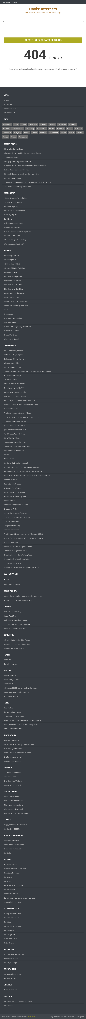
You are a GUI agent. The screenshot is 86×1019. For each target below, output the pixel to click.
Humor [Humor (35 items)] (69, 128)
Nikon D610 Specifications (13, 801)
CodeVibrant (31, 1017)
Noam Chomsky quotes (12, 761)
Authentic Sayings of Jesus (13, 355)
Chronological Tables (11, 363)
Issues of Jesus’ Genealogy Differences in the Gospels (23, 538)
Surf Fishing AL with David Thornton (17, 624)
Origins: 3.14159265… (12, 829)
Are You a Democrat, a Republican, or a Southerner (22, 720)
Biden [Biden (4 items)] (16, 124)
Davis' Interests (43, 8)
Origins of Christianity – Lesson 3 (16, 463)
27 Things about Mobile (12, 773)
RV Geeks (7, 881)
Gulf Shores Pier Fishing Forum (15, 620)
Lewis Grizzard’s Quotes (13, 729)
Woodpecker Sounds (11, 339)
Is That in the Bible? (11, 409)
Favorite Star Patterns (12, 227)
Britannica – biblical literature (15, 359)
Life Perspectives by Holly (13, 757)
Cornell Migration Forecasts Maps (16, 301)
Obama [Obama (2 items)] (34, 133)
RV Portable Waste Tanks (13, 926)
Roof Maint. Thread (11, 894)
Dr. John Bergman (10, 664)
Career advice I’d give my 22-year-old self (19, 744)
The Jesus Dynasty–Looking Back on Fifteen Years (22, 417)
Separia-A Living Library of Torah (16, 505)
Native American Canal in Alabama (16, 692)
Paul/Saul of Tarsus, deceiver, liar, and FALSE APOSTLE (24, 471)
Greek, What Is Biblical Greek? (15, 392)
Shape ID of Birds (10, 335)
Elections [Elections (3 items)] (6, 128)
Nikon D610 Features (12, 796)
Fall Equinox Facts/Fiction (13, 223)
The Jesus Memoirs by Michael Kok (16, 421)
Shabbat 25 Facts (10, 509)
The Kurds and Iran (11, 157)
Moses (6, 455)
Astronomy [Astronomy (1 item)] (7, 124)
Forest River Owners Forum (14, 954)
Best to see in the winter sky (14, 211)
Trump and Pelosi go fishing (14, 716)
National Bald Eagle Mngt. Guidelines (17, 326)
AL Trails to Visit (10, 978)
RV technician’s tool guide (13, 885)
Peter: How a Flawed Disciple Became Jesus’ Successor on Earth (27, 475)
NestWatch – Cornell (11, 331)
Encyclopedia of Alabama (13, 781)
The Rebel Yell (9, 684)
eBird (6, 310)
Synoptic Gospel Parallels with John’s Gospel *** (21, 567)
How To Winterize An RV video (15, 869)
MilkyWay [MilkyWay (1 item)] (17, 133)
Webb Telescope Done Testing (15, 240)
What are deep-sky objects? (14, 244)
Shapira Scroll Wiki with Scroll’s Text (17, 559)
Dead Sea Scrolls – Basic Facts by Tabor (18, 555)
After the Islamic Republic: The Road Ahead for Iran (22, 153)
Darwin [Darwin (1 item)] (52, 124)
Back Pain (7, 660)
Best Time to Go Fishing (12, 612)
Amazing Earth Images (12, 740)
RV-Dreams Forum (11, 958)
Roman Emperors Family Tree (15, 496)
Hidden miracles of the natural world (17, 753)
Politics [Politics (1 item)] (71, 133)
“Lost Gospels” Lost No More (14, 434)
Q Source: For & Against (13, 488)
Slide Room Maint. (10, 939)
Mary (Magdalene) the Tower (15, 442)
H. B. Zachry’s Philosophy (13, 749)
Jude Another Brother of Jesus (15, 430)
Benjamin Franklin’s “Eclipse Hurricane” (18, 1001)
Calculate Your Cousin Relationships (17, 644)
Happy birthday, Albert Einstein (15, 825)
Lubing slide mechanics (12, 914)
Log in (6, 100)
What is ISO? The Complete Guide (16, 813)
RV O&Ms (7, 922)
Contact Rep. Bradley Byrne (14, 845)
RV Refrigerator (9, 934)
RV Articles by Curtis (11, 873)
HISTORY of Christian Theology (15, 396)
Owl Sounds (8, 314)
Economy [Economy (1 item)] (72, 124)
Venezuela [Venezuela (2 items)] (23, 137)
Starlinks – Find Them (12, 236)
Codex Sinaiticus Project (13, 367)
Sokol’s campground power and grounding (19, 898)
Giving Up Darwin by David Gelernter (17, 161)
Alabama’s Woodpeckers (13, 276)
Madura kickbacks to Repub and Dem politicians (21, 174)
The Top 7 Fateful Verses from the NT (17, 517)
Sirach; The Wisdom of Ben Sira (15, 513)
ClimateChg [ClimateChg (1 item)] (33, 124)
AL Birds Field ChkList (12, 264)
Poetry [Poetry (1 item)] (63, 133)
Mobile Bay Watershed (12, 785)
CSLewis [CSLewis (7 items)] (43, 124)
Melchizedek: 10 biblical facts (14, 450)
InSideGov (8, 853)
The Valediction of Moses (13, 563)
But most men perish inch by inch (16, 170)
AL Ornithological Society (13, 272)
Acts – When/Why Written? (13, 350)
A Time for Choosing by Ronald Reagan (18, 600)
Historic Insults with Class (13, 149)
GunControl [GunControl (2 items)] (41, 128)
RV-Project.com (9, 890)
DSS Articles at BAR (11, 542)
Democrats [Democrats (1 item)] (62, 124)
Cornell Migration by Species (14, 293)
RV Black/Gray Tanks (11, 918)
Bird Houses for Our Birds (13, 289)
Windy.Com (8, 1005)
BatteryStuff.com (10, 864)
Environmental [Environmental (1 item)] (18, 128)
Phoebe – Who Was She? (13, 480)
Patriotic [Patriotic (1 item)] (43, 133)
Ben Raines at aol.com (12, 584)
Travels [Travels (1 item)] (5, 137)
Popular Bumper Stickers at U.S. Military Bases (21, 724)
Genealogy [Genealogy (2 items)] (30, 128)
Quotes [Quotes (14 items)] (79, 133)
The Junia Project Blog (12, 526)
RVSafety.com (9, 943)
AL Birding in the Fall (11, 255)
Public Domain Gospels (12, 484)
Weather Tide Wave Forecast (14, 628)
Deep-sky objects (10, 215)
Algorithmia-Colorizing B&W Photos (17, 640)
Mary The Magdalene (12, 438)
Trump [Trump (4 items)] (13, 137)
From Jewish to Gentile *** (14, 388)
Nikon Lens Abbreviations (13, 805)
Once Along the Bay (11, 680)
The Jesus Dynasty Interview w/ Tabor (17, 413)
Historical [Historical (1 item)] (60, 128)
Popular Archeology (11, 696)
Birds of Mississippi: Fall (13, 280)
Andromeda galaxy (11, 206)
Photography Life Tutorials (14, 809)
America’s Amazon (11, 777)
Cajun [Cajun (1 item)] (24, 124)
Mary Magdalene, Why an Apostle (17, 446)
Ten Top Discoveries (11, 530)
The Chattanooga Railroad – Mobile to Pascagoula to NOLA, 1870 (27, 182)
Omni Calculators (10, 990)
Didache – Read (11, 379)
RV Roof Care (9, 930)
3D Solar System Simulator (14, 202)
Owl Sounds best (10, 322)
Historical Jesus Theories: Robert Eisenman (19, 400)
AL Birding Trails (10, 260)
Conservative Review (11, 840)
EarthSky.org (8, 219)
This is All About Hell (11, 521)
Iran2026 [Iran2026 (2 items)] (78, 128)
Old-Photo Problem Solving (14, 648)
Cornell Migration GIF (12, 297)
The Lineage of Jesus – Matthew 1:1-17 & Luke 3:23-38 (23, 534)
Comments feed (10, 108)
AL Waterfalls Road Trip (12, 974)
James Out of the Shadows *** (15, 425)
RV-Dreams (8, 877)
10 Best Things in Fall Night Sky (15, 198)
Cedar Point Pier (10, 616)
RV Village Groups (10, 963)
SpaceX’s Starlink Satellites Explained (17, 231)
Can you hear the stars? (12, 178)
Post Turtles (8, 708)
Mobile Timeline (10, 675)
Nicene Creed (9, 459)
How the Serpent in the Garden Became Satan (21, 405)
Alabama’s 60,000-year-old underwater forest (20, 688)
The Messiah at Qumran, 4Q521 (15, 551)
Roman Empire (9, 501)
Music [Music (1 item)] (26, 133)
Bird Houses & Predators (13, 285)
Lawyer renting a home (12, 712)
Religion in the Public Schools (14, 492)
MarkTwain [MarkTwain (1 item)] (7, 133)
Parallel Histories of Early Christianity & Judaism (21, 467)
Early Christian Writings (12, 375)
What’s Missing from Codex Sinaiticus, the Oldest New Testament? (29, 371)
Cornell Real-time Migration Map (16, 306)
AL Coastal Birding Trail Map (14, 268)
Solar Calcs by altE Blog (12, 902)
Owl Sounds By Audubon (13, 318)
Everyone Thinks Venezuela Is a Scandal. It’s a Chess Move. (25, 166)
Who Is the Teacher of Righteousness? (18, 546)
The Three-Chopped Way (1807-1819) (17, 186)
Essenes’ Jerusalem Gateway (14, 384)
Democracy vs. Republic (13, 849)
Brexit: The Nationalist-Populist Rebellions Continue (23, 596)
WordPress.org (9, 113)
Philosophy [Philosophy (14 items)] (54, 133)
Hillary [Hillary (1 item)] (51, 128)
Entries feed (8, 104)
